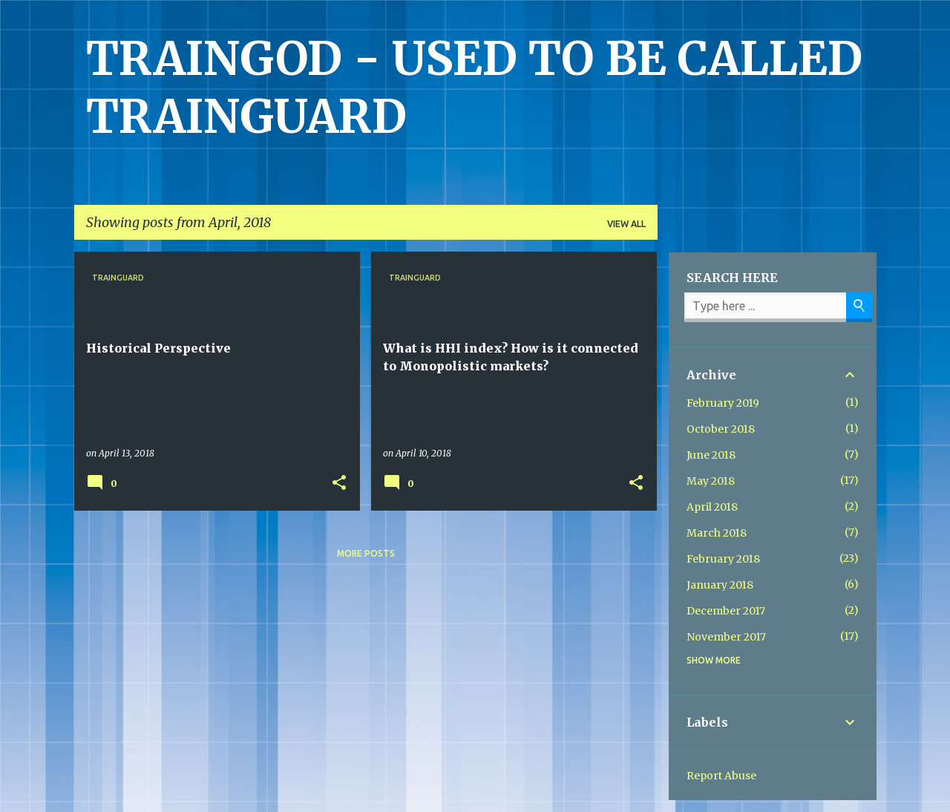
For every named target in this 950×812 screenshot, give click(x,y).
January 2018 (720, 585)
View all (626, 224)
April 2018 (712, 507)
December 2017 (726, 611)
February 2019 (723, 403)
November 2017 (726, 637)
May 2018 (711, 481)
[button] (339, 483)
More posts (366, 553)
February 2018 (723, 559)
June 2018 (711, 455)
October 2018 (721, 429)
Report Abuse (721, 775)
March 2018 (717, 533)
